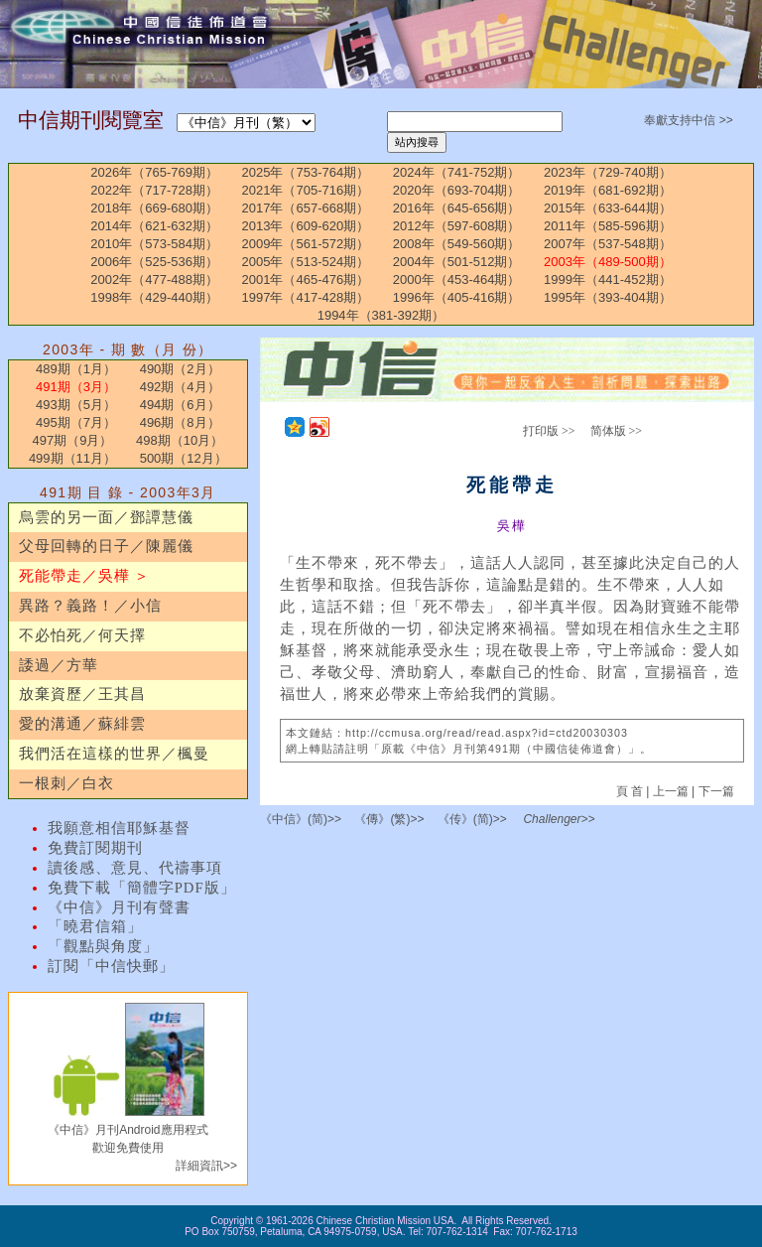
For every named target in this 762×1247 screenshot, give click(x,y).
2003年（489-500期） (608, 261)
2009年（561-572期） (306, 243)
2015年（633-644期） (608, 208)
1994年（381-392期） (381, 315)
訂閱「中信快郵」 (111, 966)
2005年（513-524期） (306, 261)
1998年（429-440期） (154, 297)
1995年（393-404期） (608, 297)
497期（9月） (72, 440)
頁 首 (631, 791)
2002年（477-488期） (154, 279)
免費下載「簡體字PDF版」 (142, 888)
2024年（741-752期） (457, 172)
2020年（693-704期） (457, 190)
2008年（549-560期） (457, 243)
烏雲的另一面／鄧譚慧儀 (106, 517)
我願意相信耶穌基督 (119, 828)
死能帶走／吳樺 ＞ (85, 576)
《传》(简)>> (472, 819)
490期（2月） (180, 368)
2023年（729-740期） (608, 172)
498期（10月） (179, 440)
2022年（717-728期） (154, 190)
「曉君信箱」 (95, 926)
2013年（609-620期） (306, 225)
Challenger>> (558, 819)
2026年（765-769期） (154, 172)
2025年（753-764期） (306, 172)
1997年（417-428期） (306, 297)
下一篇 (716, 791)
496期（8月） (180, 422)
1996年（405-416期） (457, 297)
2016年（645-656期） (457, 208)
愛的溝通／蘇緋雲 (82, 724)
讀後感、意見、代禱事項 (135, 868)
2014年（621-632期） (154, 225)
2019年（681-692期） (608, 190)
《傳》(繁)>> (389, 819)
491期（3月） (76, 386)
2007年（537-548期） (608, 243)
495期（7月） (76, 422)
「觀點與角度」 (103, 946)
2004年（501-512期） (457, 261)
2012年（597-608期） (457, 225)
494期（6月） (180, 404)
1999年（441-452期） (608, 279)
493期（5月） (76, 404)
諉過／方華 (58, 665)
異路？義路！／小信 (90, 606)
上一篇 (671, 791)
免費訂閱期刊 (95, 848)
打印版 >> (549, 431)
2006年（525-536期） (154, 261)
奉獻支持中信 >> (688, 120)
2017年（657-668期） (306, 208)
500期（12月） (183, 458)
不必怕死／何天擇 (82, 635)
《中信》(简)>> (300, 819)
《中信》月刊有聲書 (119, 907)
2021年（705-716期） (306, 190)
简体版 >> (616, 431)
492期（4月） (180, 386)
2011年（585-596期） (608, 225)
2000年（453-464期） (457, 279)
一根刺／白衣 (66, 783)
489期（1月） (76, 368)
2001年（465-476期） (306, 279)
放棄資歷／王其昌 (82, 694)
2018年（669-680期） (154, 208)
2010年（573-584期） (154, 243)
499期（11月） (72, 458)
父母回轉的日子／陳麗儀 (106, 546)
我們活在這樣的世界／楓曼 (114, 754)
